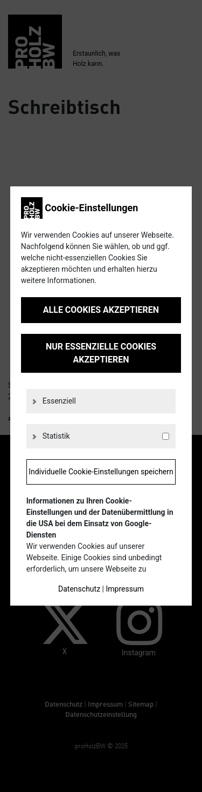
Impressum (124, 589)
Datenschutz (79, 589)
